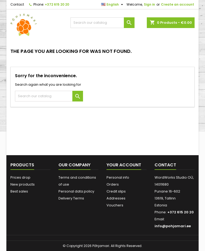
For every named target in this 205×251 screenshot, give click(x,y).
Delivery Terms (71, 198)
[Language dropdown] (112, 4)
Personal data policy (76, 191)
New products (22, 184)
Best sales (19, 191)
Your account (124, 165)
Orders (113, 184)
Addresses (116, 198)
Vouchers (115, 205)
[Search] (102, 22)
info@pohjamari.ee (173, 226)
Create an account (177, 4)
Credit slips (116, 191)
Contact (17, 4)
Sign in (149, 4)
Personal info (118, 177)
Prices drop (20, 177)
